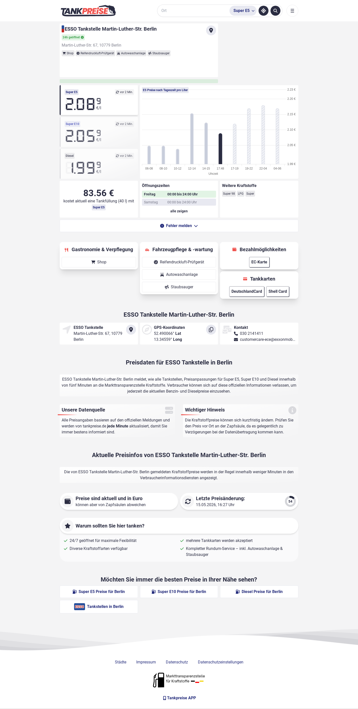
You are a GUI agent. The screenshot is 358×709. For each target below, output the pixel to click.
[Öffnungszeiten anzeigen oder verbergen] (179, 211)
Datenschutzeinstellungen (220, 662)
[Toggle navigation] (292, 11)
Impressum (146, 662)
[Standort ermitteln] (263, 11)
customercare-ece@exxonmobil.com (271, 339)
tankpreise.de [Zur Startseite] (94, 426)
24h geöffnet (73, 37)
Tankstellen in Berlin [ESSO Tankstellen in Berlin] (99, 606)
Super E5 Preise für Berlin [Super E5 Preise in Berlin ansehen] (99, 591)
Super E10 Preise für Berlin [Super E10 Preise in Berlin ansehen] (179, 591)
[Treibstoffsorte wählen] (243, 11)
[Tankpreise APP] (179, 698)
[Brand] (88, 10)
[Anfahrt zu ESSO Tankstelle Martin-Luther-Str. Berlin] (211, 30)
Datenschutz (177, 662)
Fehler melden (179, 225)
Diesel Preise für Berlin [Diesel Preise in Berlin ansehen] (259, 591)
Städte (120, 662)
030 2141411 (251, 333)
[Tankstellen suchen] (275, 11)
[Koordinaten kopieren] (211, 330)
